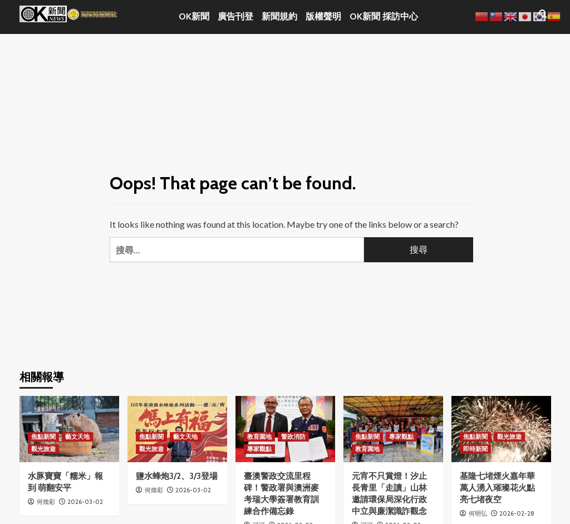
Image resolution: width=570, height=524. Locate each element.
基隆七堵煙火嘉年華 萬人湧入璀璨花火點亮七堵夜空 (497, 488)
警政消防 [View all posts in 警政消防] (293, 436)
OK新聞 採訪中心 (384, 16)
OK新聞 (194, 16)
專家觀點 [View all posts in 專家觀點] (259, 449)
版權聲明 (323, 16)
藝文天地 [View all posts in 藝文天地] (77, 436)
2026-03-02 (85, 502)
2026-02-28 (516, 513)
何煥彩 (46, 501)
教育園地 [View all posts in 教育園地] (259, 436)
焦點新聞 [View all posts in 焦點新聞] (43, 436)
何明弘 (478, 513)
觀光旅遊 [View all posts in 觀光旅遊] (43, 449)
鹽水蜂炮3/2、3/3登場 (177, 476)
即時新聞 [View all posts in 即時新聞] (475, 449)
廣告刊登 (235, 16)
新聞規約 (279, 16)
